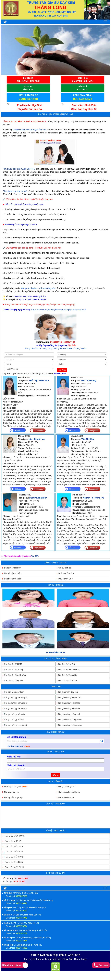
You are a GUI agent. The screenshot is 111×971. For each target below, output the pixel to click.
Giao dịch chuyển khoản (69, 792)
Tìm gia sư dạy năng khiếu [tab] (69, 719)
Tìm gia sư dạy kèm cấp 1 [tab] (14, 697)
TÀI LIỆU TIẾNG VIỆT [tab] (14, 856)
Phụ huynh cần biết (12, 579)
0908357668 (60, 373)
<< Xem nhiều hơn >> (55, 652)
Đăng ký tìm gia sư (12, 568)
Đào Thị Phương (88, 380)
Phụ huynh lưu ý (65, 579)
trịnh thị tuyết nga (37, 439)
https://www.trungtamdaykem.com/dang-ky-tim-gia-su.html (58, 309)
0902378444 (21, 940)
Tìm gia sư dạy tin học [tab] (12, 719)
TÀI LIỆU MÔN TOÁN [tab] (14, 836)
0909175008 (21, 948)
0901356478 (21, 903)
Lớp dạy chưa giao (18, 746)
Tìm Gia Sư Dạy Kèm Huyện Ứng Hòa (55, 114)
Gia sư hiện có (64, 568)
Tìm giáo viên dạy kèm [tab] (67, 692)
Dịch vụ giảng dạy (66, 573)
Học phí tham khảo (12, 573)
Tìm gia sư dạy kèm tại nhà (15, 191)
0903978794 (21, 926)
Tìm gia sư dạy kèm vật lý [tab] (14, 708)
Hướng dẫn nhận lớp (13, 797)
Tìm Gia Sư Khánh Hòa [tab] (67, 669)
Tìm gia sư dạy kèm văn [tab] (13, 714)
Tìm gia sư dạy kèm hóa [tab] (68, 708)
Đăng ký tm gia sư (15, 965)
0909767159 (21, 933)
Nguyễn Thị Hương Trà (93, 498)
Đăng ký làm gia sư (66, 786)
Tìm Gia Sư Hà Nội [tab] (65, 664)
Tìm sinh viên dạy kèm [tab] (12, 692)
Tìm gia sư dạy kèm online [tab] (69, 725)
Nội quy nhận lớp (11, 792)
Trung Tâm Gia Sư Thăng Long (38, 348)
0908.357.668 (28, 99)
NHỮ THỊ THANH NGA (39, 380)
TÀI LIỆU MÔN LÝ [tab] (12, 841)
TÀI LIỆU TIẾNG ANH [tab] (13, 862)
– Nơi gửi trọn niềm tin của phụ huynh (69, 348)
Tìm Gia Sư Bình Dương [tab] (13, 675)
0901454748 (21, 918)
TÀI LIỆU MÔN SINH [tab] (13, 867)
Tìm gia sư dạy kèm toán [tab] (68, 703)
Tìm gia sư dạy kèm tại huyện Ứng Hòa (29, 130)
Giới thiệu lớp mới (66, 797)
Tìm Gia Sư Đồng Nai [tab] (66, 675)
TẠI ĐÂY (34, 556)
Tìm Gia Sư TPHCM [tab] (11, 664)
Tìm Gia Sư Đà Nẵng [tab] (12, 669)
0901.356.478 (82, 99)
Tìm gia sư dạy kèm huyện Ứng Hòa (19, 169)
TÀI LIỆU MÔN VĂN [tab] (13, 851)
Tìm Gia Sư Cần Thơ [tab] (66, 680)
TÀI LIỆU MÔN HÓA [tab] (13, 846)
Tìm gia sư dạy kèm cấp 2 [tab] (68, 697)
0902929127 (21, 910)
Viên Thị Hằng (87, 439)
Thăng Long (80, 959)
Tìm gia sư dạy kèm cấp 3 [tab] (14, 703)
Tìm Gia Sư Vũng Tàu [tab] (12, 680)
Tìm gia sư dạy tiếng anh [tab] (68, 714)
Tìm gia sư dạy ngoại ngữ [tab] (14, 725)
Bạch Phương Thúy (38, 498)
